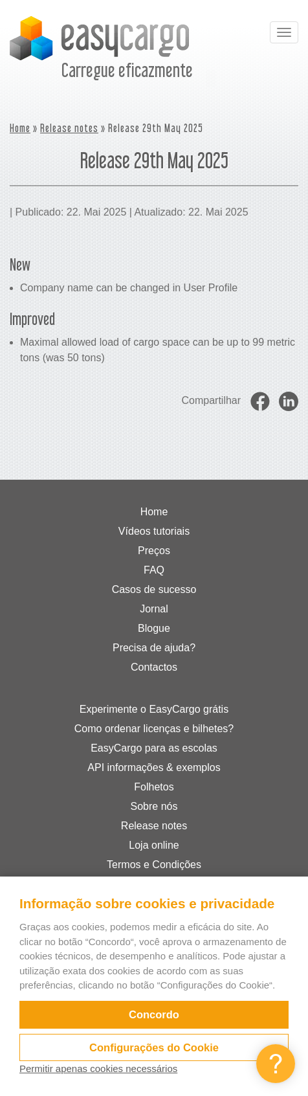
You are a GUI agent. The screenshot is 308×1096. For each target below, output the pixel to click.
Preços (154, 550)
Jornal (154, 608)
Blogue (154, 628)
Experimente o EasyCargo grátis (154, 709)
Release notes (69, 128)
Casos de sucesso (154, 589)
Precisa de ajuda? (154, 647)
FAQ (154, 570)
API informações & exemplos (153, 767)
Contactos (154, 667)
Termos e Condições (154, 864)
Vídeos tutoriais (154, 531)
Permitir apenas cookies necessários (98, 1068)
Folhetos (153, 786)
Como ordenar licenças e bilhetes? (154, 728)
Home (20, 128)
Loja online (154, 845)
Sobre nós (154, 806)
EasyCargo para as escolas (154, 748)
